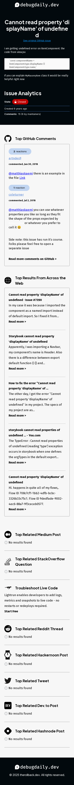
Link (22, 178)
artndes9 (15, 159)
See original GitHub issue (37, 40)
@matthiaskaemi (21, 174)
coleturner (16, 195)
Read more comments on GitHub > (33, 259)
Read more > (17, 322)
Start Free (11, 612)
